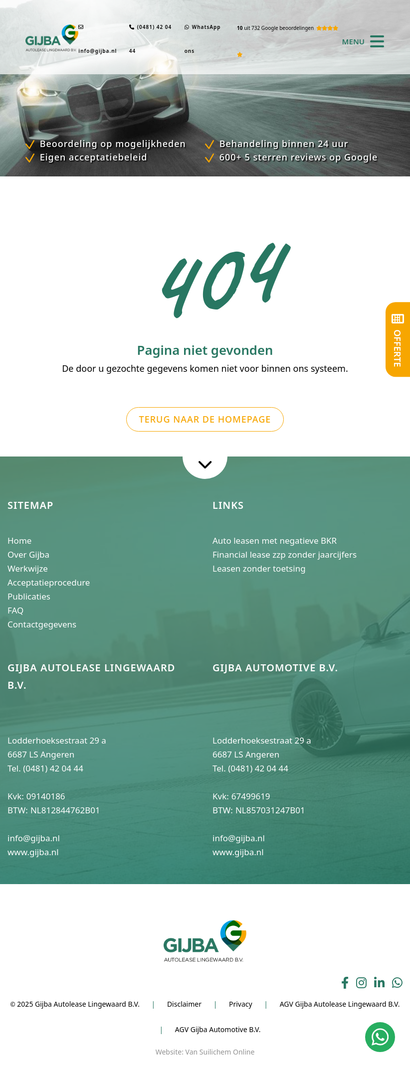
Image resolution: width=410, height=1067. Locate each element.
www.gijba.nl (33, 852)
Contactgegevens (41, 624)
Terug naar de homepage (205, 419)
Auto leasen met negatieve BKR (274, 540)
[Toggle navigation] (375, 41)
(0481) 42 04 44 (150, 38)
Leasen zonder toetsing (259, 568)
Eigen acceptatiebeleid (92, 157)
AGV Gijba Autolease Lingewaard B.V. (340, 1004)
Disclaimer (184, 1004)
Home (19, 540)
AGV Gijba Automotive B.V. (218, 1029)
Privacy (240, 1004)
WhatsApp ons (203, 38)
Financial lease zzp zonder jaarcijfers (284, 554)
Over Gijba (28, 554)
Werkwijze (27, 568)
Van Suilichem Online (220, 1052)
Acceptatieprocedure (48, 582)
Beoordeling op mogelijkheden (111, 144)
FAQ (15, 610)
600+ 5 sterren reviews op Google (297, 157)
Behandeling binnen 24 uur (282, 144)
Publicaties (28, 596)
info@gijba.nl (97, 39)
